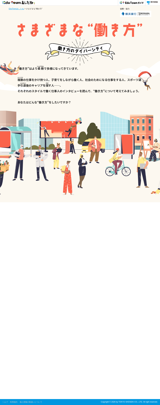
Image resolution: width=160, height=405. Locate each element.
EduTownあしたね (16, 9)
